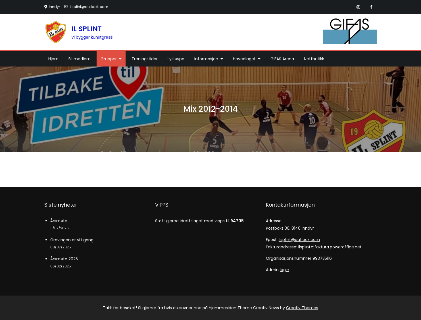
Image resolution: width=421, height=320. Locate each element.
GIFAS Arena (282, 59)
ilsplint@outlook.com (86, 6)
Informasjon (206, 59)
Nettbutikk (314, 59)
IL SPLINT (86, 29)
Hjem (53, 59)
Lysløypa (176, 59)
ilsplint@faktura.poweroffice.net (330, 247)
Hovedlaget (244, 59)
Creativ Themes (302, 308)
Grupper (109, 59)
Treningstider (145, 59)
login (284, 270)
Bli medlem (79, 59)
